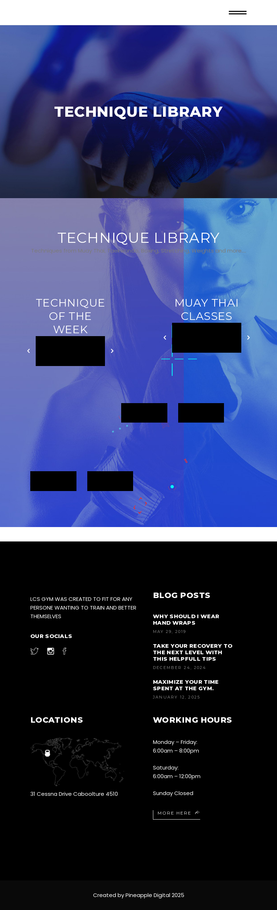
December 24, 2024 (179, 667)
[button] (28, 350)
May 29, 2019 (169, 631)
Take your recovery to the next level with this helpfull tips (192, 652)
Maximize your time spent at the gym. (186, 685)
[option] (70, 351)
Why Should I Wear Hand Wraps (186, 619)
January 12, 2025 (176, 697)
